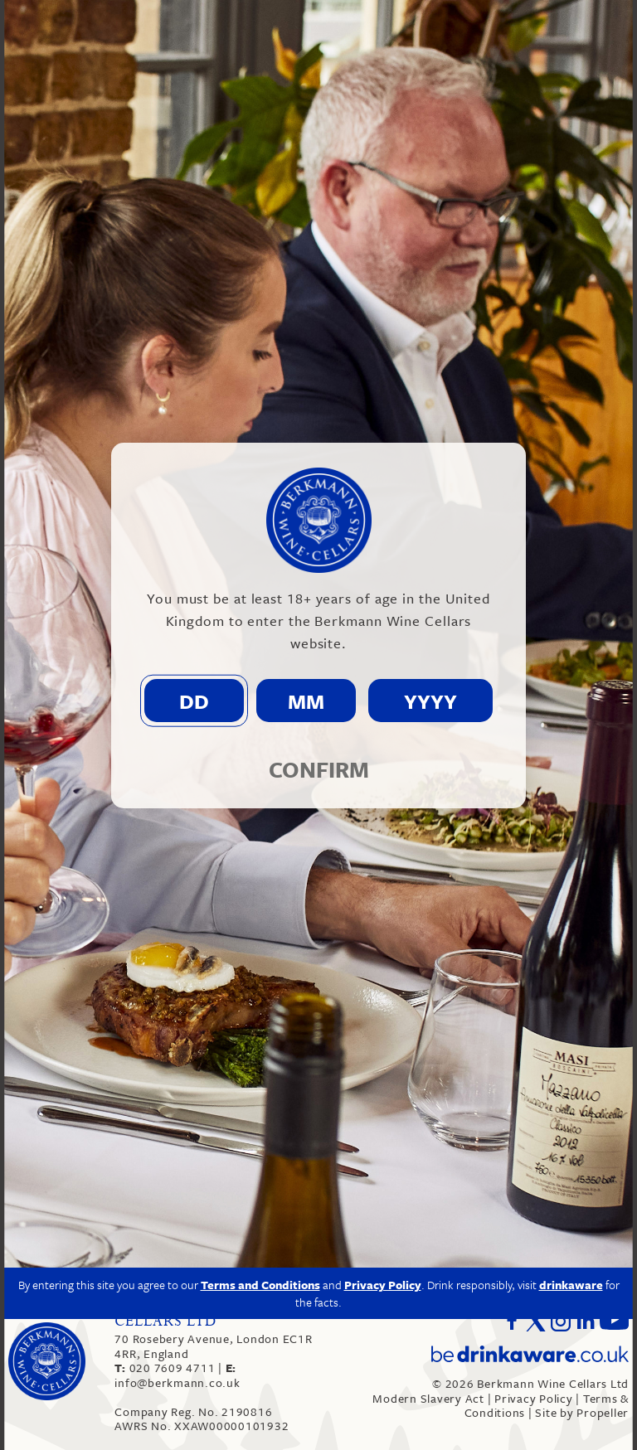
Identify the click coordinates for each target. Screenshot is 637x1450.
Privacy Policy (533, 1398)
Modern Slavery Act (428, 1398)
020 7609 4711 (166, 1367)
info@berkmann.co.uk (177, 1375)
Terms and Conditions (260, 1107)
